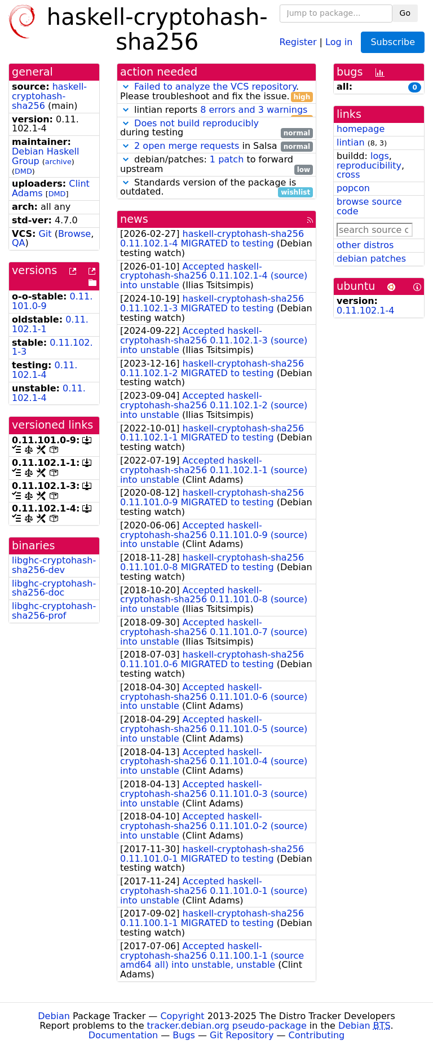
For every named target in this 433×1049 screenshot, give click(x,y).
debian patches (371, 258)
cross (348, 174)
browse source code (369, 206)
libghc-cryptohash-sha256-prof (54, 611)
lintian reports (216, 110)
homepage (361, 129)
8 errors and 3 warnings (253, 109)
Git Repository (241, 1035)
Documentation (123, 1035)
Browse (74, 233)
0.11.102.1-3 (52, 347)
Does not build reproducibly (196, 123)
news (134, 219)
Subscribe (392, 42)
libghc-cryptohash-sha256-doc (54, 588)
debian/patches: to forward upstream (216, 164)
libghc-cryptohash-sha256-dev (54, 565)
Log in (338, 41)
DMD (23, 171)
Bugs (184, 1035)
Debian (54, 1016)
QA (18, 242)
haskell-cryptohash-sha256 (49, 96)
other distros (365, 245)
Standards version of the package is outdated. (216, 187)
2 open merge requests (186, 145)
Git (44, 233)
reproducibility (369, 165)
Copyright (182, 1016)
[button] (126, 86)
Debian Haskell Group (45, 156)
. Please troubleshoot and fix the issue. (216, 92)
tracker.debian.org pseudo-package (227, 1025)
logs (379, 156)
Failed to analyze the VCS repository (215, 86)
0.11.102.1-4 (44, 370)
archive (58, 161)
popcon (353, 188)
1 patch (227, 159)
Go (405, 12)
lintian (351, 142)
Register (298, 41)
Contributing (317, 1035)
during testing (216, 128)
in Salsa (216, 146)
